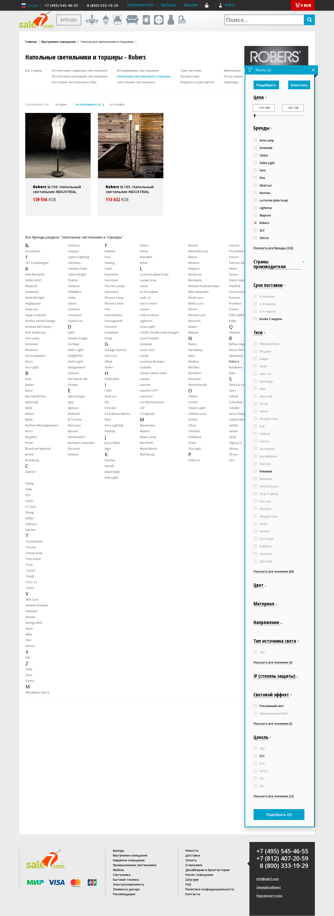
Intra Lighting (114, 425)
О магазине (193, 865)
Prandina (235, 303)
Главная (31, 42)
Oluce (192, 425)
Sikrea (233, 449)
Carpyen (73, 251)
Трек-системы (190, 70)
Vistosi (30, 646)
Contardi (74, 309)
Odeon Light (197, 408)
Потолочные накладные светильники (79, 76)
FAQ (188, 884)
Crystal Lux (75, 321)
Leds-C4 (145, 298)
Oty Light (194, 449)
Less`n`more (148, 303)
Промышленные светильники (134, 865)
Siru (231, 460)
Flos (107, 309)
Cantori (30, 472)
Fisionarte (112, 292)
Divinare (73, 373)
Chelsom (74, 286)
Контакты (168, 5)
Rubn (232, 373)
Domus (73, 385)
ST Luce (30, 507)
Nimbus (193, 361)
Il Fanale (110, 408)
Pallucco (194, 460)
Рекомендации (124, 894)
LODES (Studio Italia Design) (159, 332)
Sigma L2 (235, 443)
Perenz (234, 274)
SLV (27, 495)
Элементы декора (126, 889)
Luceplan (146, 344)
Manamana (147, 425)
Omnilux (194, 431)
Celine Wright (77, 274)
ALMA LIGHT (33, 280)
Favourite (111, 274)
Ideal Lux (111, 396)
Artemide (31, 344)
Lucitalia (145, 367)
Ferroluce (111, 280)
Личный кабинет (268, 887)
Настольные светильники (136, 82)
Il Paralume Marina (117, 414)
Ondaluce (194, 437)
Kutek (144, 263)
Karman (110, 460)
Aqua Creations (35, 315)
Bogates (31, 437)
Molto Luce (196, 303)
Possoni (234, 298)
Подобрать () (279, 814)
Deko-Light (76, 350)
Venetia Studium (36, 605)
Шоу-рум (190, 5)
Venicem (31, 611)
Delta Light (75, 361)
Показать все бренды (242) (273, 248)
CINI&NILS (74, 292)
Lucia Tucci (147, 350)
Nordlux (193, 367)
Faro (108, 257)
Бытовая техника (126, 880)
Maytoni (193, 269)
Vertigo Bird (33, 623)
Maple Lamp (148, 437)
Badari (29, 385)
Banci (28, 390)
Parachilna (236, 251)
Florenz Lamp (114, 298)
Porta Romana (239, 292)
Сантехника (121, 875)
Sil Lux (233, 454)
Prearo (234, 309)
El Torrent (75, 419)
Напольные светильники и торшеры (144, 76)
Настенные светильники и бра (74, 82)
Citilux (72, 298)
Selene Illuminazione (243, 419)
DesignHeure (77, 367)
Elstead (73, 431)
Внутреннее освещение (58, 42)
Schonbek (236, 402)
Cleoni (72, 303)
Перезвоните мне (269, 896)
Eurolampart (76, 437)
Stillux (29, 518)
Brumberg (32, 460)
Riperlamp (236, 356)
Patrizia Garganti (241, 263)
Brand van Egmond (38, 449)
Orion (192, 443)
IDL (107, 402)
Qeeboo (234, 332)
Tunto (29, 588)
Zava (28, 669)
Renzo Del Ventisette (243, 350)
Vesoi (29, 628)
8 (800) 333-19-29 (102, 5)
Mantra (145, 431)
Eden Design (76, 396)
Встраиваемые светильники (138, 70)
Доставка (192, 855)
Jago (108, 449)
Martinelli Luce (198, 251)
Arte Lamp (32, 338)
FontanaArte (113, 315)
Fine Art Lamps (115, 286)
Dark (71, 332)
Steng (29, 512)
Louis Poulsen (149, 338)
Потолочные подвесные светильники (79, 70)
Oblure (193, 396)
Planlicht (235, 286)
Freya (108, 338)
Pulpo (233, 321)
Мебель (118, 870)
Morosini (194, 321)
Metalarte (195, 280)
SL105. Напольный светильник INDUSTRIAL (130, 189)
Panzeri (234, 245)
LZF (142, 408)
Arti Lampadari (35, 356)
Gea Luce (111, 356)
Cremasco (75, 315)
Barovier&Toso (35, 396)
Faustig (110, 263)
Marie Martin (148, 449)
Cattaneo (74, 263)
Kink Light (111, 478)
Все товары (33, 70)
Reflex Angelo (238, 344)
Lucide (144, 356)
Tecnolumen (34, 541)
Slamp (29, 483)
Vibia (28, 634)
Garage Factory (115, 350)
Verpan (30, 617)
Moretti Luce (197, 315)
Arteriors (31, 350)
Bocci (28, 431)
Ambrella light (35, 298)
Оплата (191, 860)
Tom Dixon (33, 559)
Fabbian (110, 251)
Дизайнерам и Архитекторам (207, 870)
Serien (233, 431)
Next (191, 356)
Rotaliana (235, 367)
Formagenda (113, 321)
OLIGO (193, 419)
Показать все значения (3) (273, 724)
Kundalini (146, 257)
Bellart (29, 414)
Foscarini (111, 327)
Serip (232, 437)
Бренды (118, 851)
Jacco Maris (112, 443)
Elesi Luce (74, 425)
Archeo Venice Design (40, 321)
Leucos (145, 309)
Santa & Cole (238, 385)
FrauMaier (112, 332)
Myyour (193, 332)
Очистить (299, 85)
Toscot (30, 570)
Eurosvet (74, 449)
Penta (233, 269)
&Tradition (32, 251)
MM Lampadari (198, 292)
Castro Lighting (78, 257)
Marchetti (146, 443)
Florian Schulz (114, 303)
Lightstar (146, 321)
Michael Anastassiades (203, 286)
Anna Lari (31, 309)
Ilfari (108, 419)
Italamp (110, 431)
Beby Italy (31, 402)
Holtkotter (112, 379)
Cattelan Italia (77, 269)
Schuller (234, 408)
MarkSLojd (147, 454)
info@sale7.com (267, 879)
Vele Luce (31, 599)
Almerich (31, 286)
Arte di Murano (35, 332)
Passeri (234, 257)
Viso (28, 640)
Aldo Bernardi (34, 274)
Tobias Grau (33, 553)
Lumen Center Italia (153, 373)
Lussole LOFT (149, 390)
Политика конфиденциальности (209, 889)
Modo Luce (195, 298)
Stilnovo (31, 524)
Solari (29, 501)
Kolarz (144, 245)
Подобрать (266, 85)
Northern (194, 373)
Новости (191, 851)
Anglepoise (33, 303)
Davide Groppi (77, 338)
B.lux (28, 379)
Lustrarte (146, 396)
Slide (28, 489)
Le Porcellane (149, 292)
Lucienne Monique (152, 361)
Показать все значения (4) (273, 662)
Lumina (145, 379)
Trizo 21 (31, 582)
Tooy (29, 565)
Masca (192, 257)
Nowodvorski (197, 385)
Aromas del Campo (38, 327)
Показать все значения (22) (274, 796)
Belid (28, 408)
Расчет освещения (199, 875)
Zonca (29, 681)
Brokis (29, 454)
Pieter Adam (237, 280)
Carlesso (74, 245)
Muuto (192, 327)
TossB (29, 576)
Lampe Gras (148, 280)
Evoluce (73, 454)
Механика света (37, 692)
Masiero (193, 263)
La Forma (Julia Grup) (154, 274)
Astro (29, 361)
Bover (29, 443)
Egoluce (73, 408)
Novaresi (194, 379)
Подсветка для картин (197, 82)
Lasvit (144, 286)
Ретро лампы (233, 76)
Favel (108, 269)
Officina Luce (197, 414)
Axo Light (32, 367)
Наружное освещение (129, 860)
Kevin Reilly (112, 472)
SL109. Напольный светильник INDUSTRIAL (57, 189)
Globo (109, 367)
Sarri (232, 390)
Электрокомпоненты (128, 884)
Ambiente (32, 292)
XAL (28, 657)
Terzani (30, 547)
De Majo (73, 344)
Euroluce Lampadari (81, 443)
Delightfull (75, 356)
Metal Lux (195, 274)
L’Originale (147, 414)
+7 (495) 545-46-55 (61, 5)
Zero (28, 675)
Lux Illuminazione (152, 402)
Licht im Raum (149, 315)
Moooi (192, 309)
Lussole (145, 385)
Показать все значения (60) (274, 571)
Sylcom (30, 530)
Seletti (233, 425)
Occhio (193, 402)
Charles (73, 280)
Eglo (71, 402)
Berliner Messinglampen (41, 425)
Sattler (234, 396)
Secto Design (238, 414)
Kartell (109, 466)
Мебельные (232, 70)
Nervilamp (195, 350)
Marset (193, 245)
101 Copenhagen (36, 263)
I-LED (108, 390)
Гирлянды (231, 82)
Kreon (144, 251)
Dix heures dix (77, 379)
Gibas (108, 361)
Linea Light (147, 327)
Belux (29, 419)
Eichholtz (74, 414)
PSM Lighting (238, 315)
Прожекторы (189, 76)
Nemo (192, 344)
